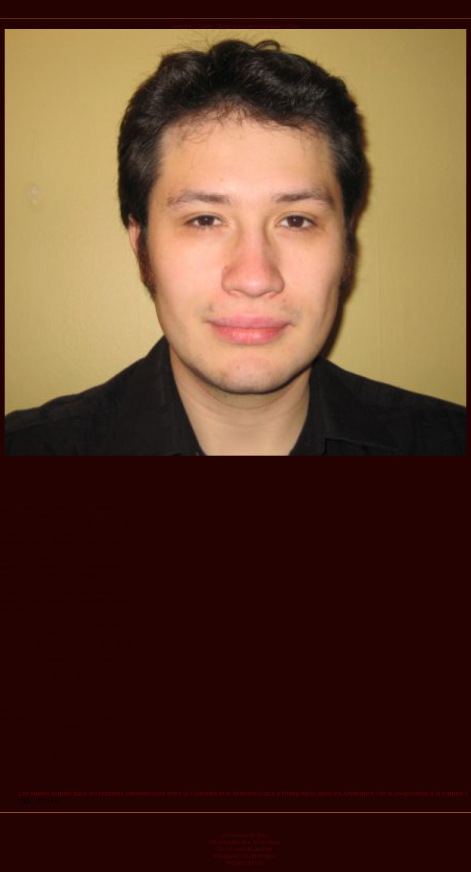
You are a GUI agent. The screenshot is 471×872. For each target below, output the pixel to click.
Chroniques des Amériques (245, 841)
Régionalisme (245, 862)
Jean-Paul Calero (192, 26)
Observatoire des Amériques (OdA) (257, 26)
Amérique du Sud (245, 834)
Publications (235, 12)
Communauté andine (245, 848)
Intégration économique (244, 855)
